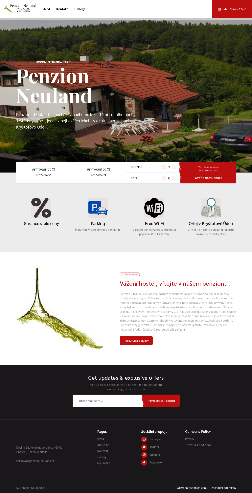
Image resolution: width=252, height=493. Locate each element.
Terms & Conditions (198, 445)
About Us (103, 445)
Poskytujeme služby (136, 340)
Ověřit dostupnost (208, 172)
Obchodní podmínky (223, 487)
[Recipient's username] (108, 401)
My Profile (103, 463)
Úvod (46, 9)
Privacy (189, 439)
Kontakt (62, 9)
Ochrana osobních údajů (192, 487)
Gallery (79, 9)
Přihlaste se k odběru (162, 400)
